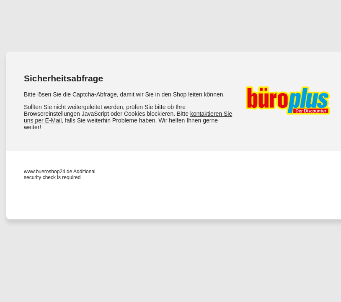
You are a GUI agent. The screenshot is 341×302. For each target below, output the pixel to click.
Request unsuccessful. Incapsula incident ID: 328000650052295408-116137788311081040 (170, 151)
